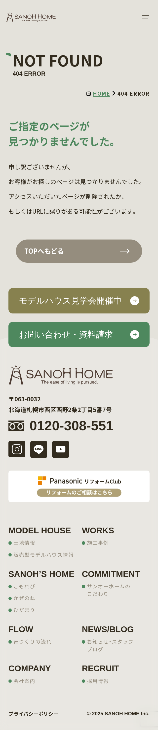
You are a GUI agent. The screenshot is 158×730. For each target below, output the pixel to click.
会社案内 (24, 680)
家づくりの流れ (32, 641)
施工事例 (98, 542)
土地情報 (24, 542)
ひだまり (24, 609)
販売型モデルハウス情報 (43, 554)
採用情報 (98, 680)
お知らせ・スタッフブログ (110, 645)
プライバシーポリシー (33, 713)
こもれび (24, 586)
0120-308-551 (72, 425)
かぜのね (24, 598)
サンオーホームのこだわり (108, 590)
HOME (98, 93)
